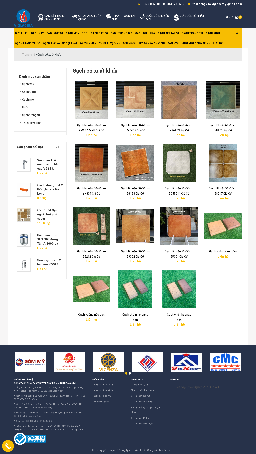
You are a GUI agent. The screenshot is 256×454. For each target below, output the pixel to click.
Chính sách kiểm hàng (142, 402)
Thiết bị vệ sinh (109, 43)
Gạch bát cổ (99, 33)
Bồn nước (129, 43)
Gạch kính (213, 33)
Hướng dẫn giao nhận (102, 396)
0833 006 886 (151, 4)
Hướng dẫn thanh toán (102, 390)
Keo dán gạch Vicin (151, 43)
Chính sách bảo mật (140, 396)
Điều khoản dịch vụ (101, 402)
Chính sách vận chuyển (142, 424)
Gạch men (72, 33)
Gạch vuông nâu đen (91, 314)
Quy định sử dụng (139, 384)
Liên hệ (218, 43)
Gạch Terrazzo (168, 33)
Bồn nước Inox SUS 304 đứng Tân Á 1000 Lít (47, 239)
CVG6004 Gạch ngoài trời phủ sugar (48, 214)
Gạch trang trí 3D (27, 43)
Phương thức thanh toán (142, 390)
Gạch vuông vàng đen (223, 251)
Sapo (167, 450)
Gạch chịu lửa (145, 33)
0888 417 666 (172, 4)
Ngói (85, 33)
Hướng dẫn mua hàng (102, 384)
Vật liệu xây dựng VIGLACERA (197, 387)
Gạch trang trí (192, 33)
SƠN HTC (173, 43)
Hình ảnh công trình (195, 43)
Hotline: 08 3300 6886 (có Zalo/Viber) (45, 391)
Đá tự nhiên (88, 43)
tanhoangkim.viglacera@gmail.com (217, 4)
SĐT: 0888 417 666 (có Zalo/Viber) (35, 408)
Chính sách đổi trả (140, 418)
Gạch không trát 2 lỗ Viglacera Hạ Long (50, 189)
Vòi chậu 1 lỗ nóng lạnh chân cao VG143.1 (48, 164)
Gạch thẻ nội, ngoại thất (60, 43)
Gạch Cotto (54, 33)
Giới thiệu (21, 33)
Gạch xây (37, 33)
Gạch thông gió (121, 33)
